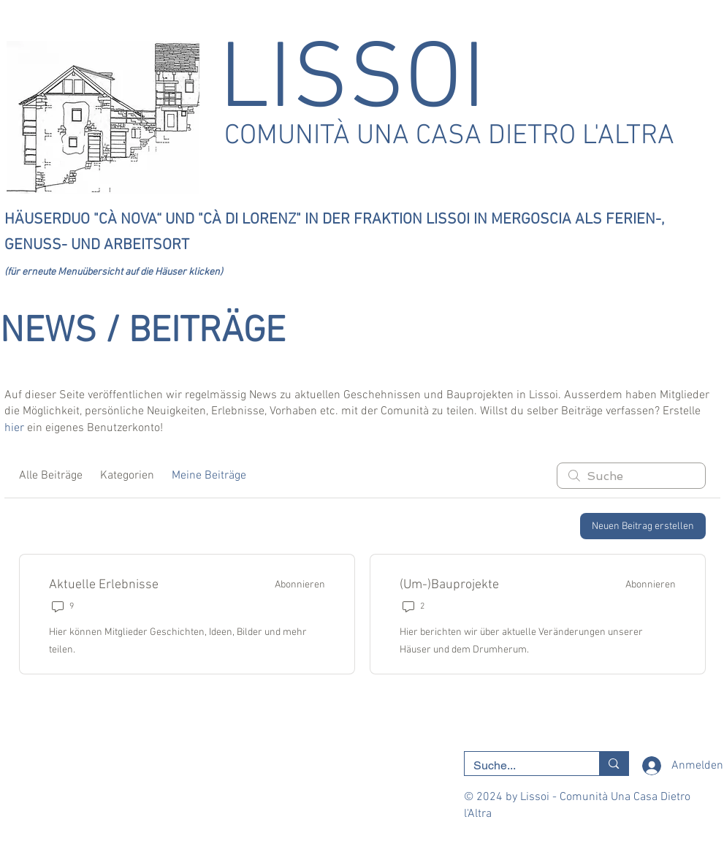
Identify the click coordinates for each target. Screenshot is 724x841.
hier (14, 428)
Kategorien (127, 475)
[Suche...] (521, 766)
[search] (631, 476)
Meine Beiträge (209, 475)
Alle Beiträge (51, 475)
